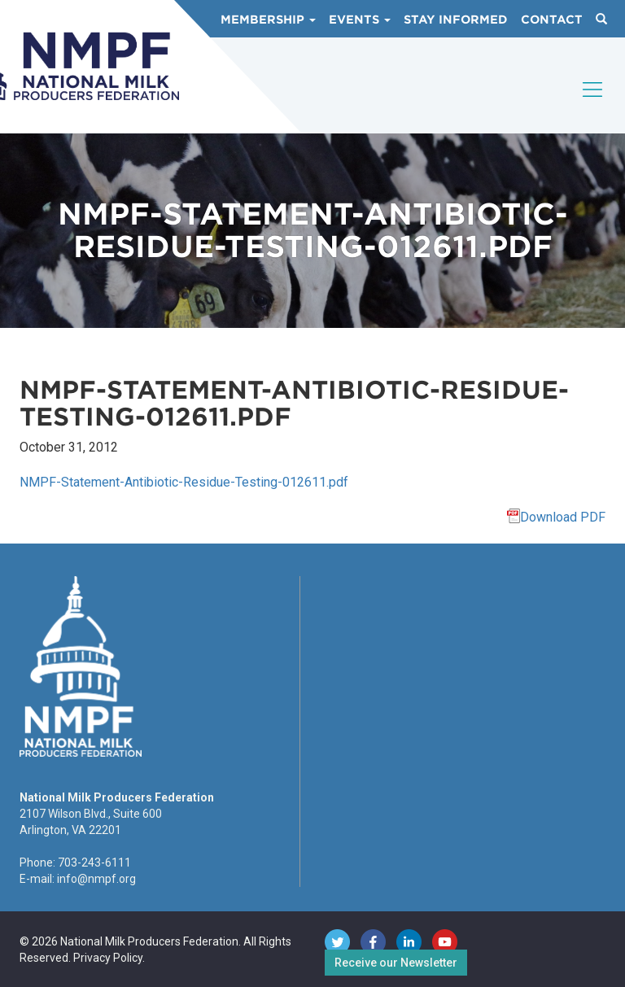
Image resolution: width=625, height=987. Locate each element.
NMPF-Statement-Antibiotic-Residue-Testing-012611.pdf (184, 482)
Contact (552, 19)
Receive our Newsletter (395, 962)
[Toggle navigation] (593, 103)
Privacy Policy (107, 957)
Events (360, 19)
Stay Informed (456, 19)
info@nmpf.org (96, 878)
